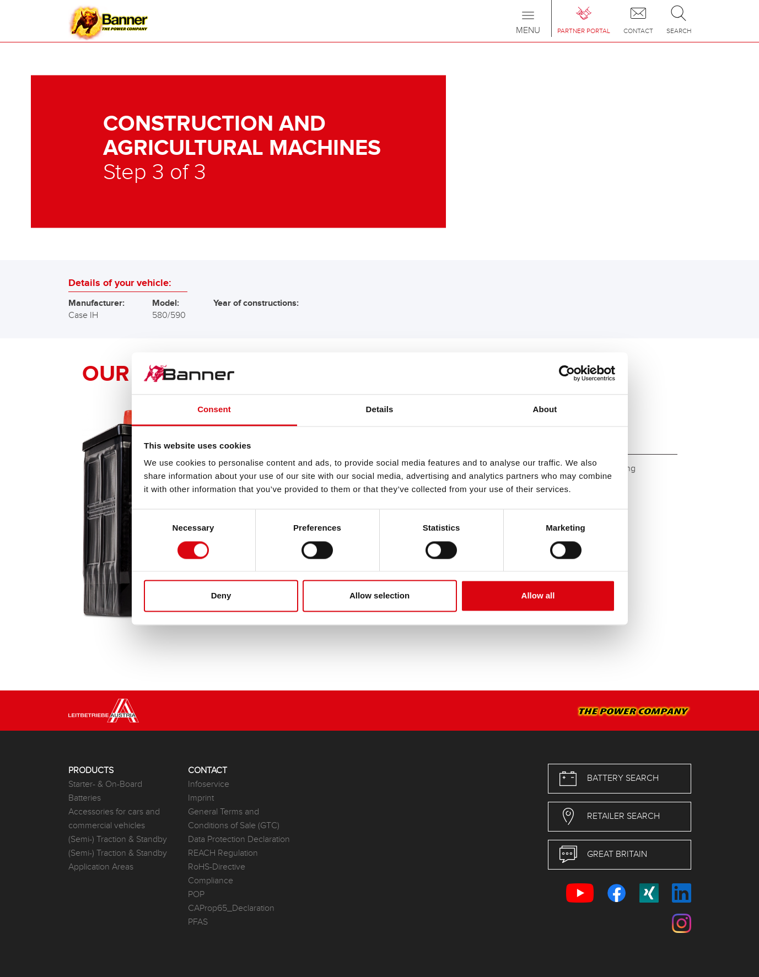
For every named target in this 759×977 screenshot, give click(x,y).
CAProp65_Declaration (231, 908)
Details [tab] (380, 409)
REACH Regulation (223, 853)
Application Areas (100, 867)
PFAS (198, 922)
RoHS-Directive (216, 867)
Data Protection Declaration (239, 839)
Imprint (201, 798)
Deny (221, 596)
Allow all (538, 596)
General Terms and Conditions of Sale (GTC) (233, 819)
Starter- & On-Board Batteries (105, 791)
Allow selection (379, 596)
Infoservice (208, 784)
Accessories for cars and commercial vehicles (114, 819)
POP (196, 894)
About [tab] (545, 409)
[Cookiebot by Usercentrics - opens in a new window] (567, 373)
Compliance (210, 881)
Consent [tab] (214, 409)
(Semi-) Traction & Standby (117, 839)
